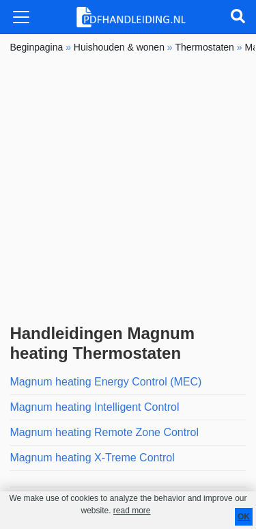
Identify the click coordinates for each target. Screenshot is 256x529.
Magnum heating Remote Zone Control (104, 432)
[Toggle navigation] (21, 17)
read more (132, 510)
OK (244, 516)
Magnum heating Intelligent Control (94, 407)
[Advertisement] (128, 189)
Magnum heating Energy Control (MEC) (105, 382)
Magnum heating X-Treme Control (92, 457)
